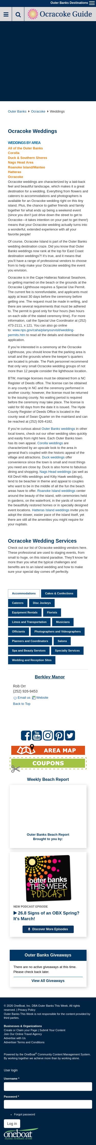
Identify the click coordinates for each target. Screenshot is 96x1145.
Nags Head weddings (55, 472)
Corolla (13, 153)
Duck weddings (53, 457)
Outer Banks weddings (58, 429)
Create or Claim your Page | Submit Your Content (34, 1030)
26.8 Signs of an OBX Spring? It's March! (47, 916)
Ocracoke (38, 111)
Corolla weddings (50, 443)
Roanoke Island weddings (56, 491)
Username (11, 1078)
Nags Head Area (20, 162)
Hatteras (14, 172)
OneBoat (30, 1054)
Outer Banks (17, 111)
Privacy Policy (26, 1009)
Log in (12, 1124)
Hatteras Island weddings (50, 510)
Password (11, 1096)
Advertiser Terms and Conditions (24, 1042)
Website (42, 697)
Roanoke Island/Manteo (26, 167)
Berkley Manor (50, 676)
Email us (24, 697)
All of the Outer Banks (25, 148)
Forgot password (24, 1114)
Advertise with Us (15, 1038)
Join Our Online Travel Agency (23, 1034)
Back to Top (21, 704)
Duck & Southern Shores (27, 158)
